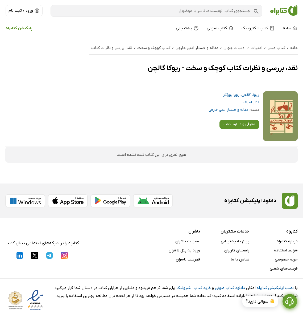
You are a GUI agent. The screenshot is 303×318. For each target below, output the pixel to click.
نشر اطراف (251, 102)
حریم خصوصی (286, 259)
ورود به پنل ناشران (184, 250)
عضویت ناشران (187, 241)
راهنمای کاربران (236, 250)
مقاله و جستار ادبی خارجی (228, 109)
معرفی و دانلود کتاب (239, 124)
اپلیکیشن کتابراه (20, 28)
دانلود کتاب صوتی (230, 288)
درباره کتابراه (287, 241)
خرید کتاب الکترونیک (193, 288)
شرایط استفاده (286, 250)
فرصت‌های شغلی (284, 268)
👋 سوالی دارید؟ (260, 301)
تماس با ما (240, 259)
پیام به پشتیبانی (235, 241)
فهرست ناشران (188, 259)
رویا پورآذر (231, 94)
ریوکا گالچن (250, 94)
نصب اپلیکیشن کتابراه (275, 288)
